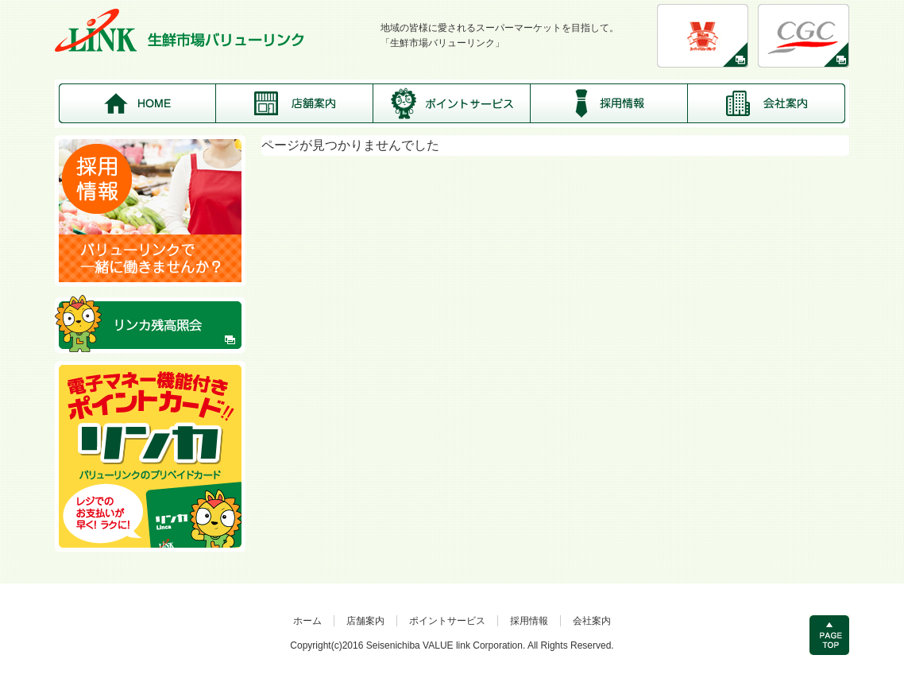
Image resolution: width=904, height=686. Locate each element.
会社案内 (766, 103)
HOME (137, 103)
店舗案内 (294, 103)
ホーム (307, 620)
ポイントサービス (452, 103)
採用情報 (609, 103)
